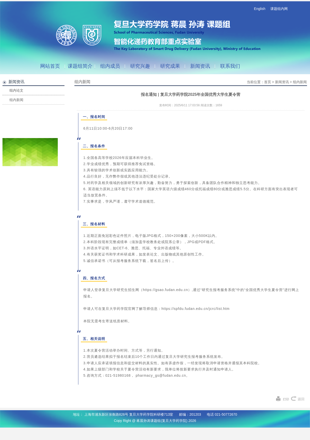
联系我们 (230, 66)
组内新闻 (16, 100)
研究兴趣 (140, 66)
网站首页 (50, 66)
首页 (267, 82)
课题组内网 (279, 9)
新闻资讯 (200, 66)
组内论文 (16, 90)
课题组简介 (80, 66)
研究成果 (170, 66)
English (259, 9)
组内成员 (110, 66)
